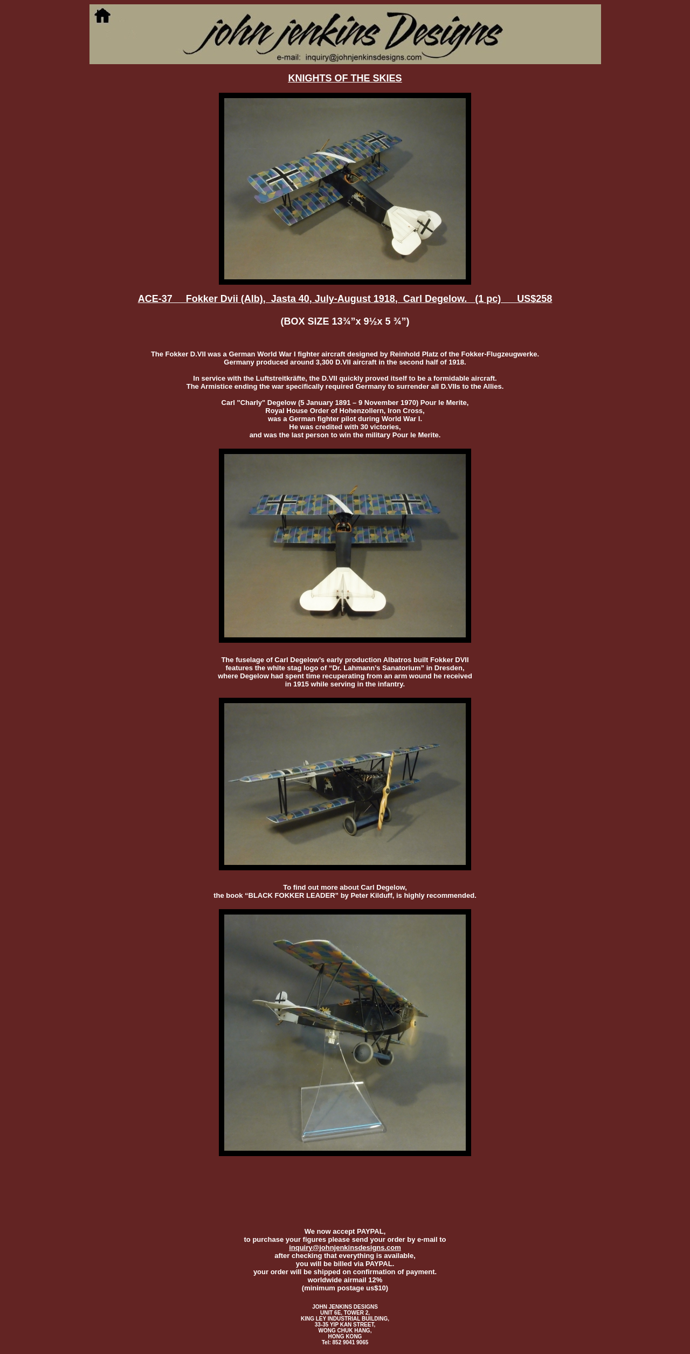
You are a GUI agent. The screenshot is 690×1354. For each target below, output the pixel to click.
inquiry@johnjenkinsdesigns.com (345, 1247)
